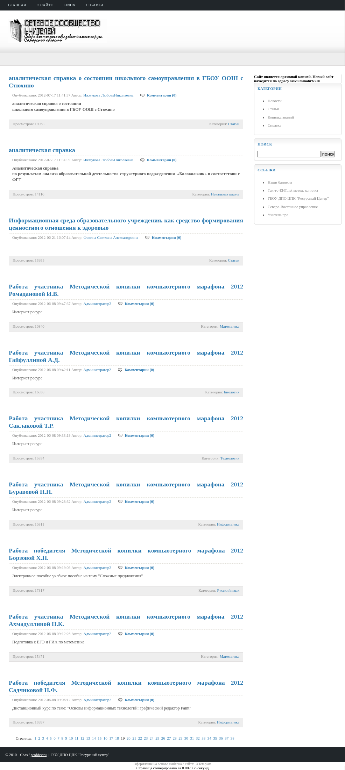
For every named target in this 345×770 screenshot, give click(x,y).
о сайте (45, 5)
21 (134, 738)
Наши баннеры (280, 182)
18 (117, 738)
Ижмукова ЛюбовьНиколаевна (108, 95)
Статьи (233, 124)
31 (192, 738)
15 (99, 738)
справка (95, 5)
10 (71, 738)
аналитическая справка (42, 150)
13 (88, 738)
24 (152, 738)
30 (186, 738)
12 (82, 738)
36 (221, 738)
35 (215, 738)
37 (226, 738)
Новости (275, 101)
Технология (229, 458)
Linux (69, 5)
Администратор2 (97, 303)
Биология (231, 392)
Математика (229, 326)
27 (169, 738)
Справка (274, 125)
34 (209, 738)
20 (129, 738)
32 (198, 738)
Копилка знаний (281, 117)
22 (140, 738)
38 (232, 738)
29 (180, 738)
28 (175, 738)
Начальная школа (225, 194)
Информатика (228, 524)
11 (77, 738)
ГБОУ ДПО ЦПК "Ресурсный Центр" (298, 198)
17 (111, 738)
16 (105, 738)
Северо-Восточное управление (293, 207)
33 (203, 738)
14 (94, 738)
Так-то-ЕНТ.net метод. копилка (293, 190)
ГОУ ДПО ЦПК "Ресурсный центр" (80, 755)
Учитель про (278, 215)
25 (157, 738)
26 (163, 738)
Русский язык (228, 590)
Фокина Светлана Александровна (111, 237)
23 (146, 738)
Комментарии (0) (161, 95)
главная (17, 5)
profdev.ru (39, 755)
